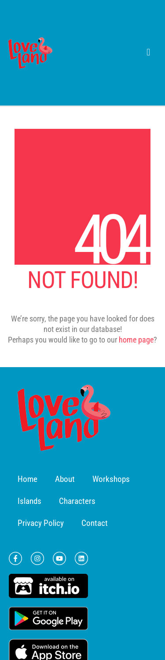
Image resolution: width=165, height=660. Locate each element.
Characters (77, 501)
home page (136, 339)
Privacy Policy (41, 523)
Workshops (111, 479)
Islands (29, 501)
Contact (94, 523)
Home (27, 479)
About (65, 479)
